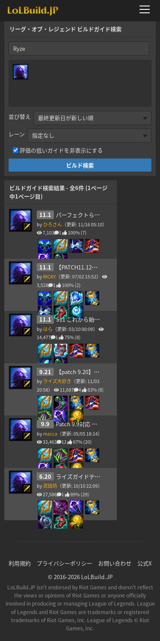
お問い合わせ (114, 563)
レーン (17, 134)
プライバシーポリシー (64, 563)
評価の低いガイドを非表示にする (61, 150)
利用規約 (20, 563)
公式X (144, 563)
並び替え (20, 116)
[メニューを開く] (147, 9)
